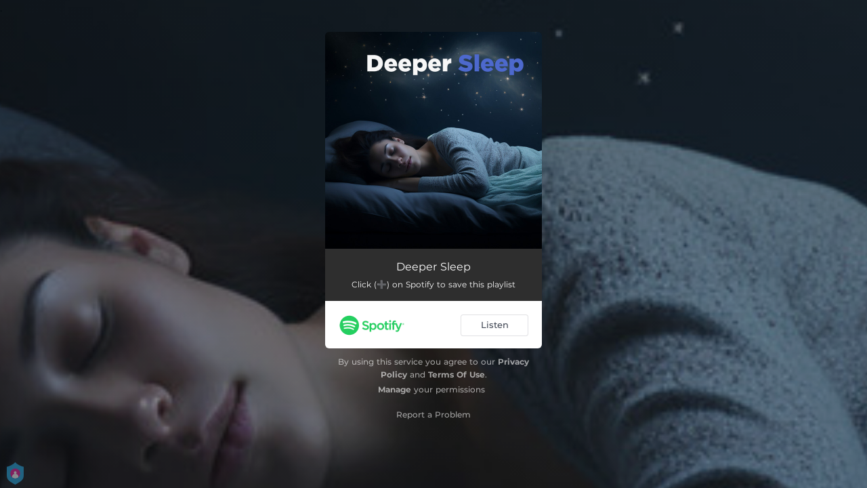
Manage (394, 389)
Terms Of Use (456, 374)
